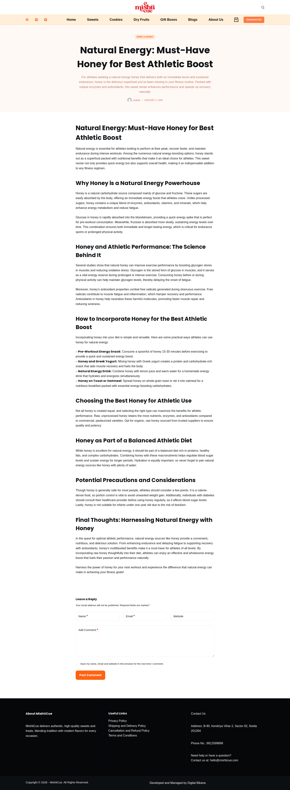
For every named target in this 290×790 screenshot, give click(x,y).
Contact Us (254, 19)
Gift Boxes (169, 19)
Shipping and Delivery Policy (127, 725)
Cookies (115, 19)
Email (130, 616)
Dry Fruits (141, 19)
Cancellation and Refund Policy (128, 730)
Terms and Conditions (122, 735)
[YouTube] (45, 19)
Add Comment (88, 630)
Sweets (92, 19)
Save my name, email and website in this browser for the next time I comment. (121, 663)
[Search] (263, 7)
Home (71, 19)
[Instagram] (36, 19)
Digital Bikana (197, 782)
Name (83, 616)
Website (178, 616)
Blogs (193, 19)
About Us (216, 19)
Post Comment (90, 675)
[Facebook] (27, 19)
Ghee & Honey (145, 37)
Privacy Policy (117, 720)
